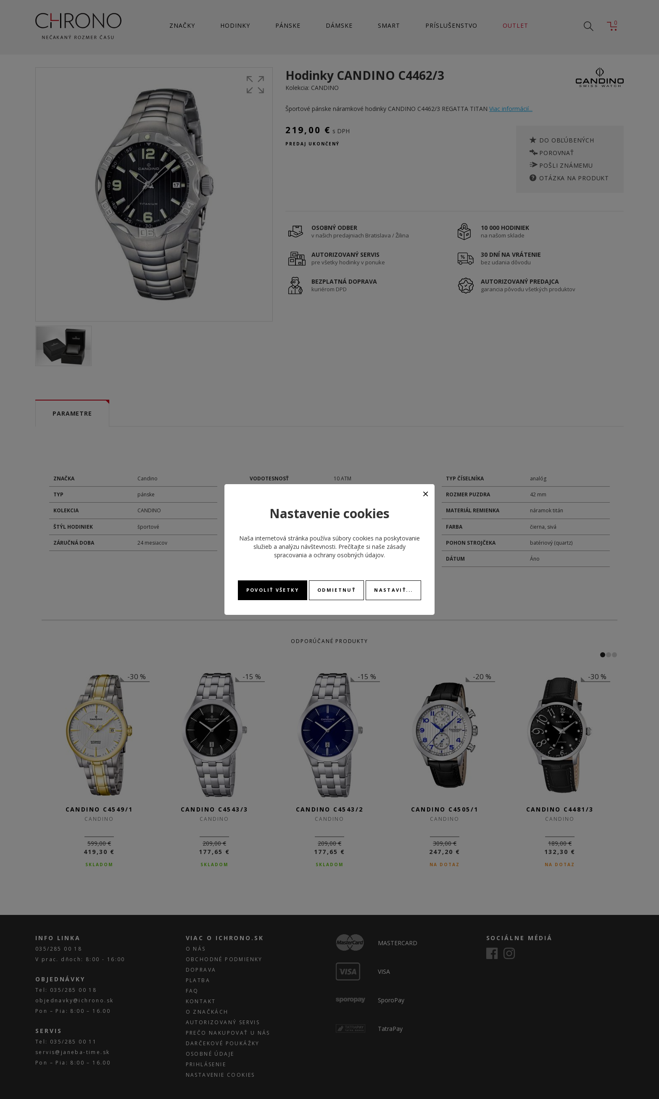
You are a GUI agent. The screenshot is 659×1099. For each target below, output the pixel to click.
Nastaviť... (393, 590)
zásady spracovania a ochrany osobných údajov (340, 551)
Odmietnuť (336, 590)
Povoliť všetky (272, 590)
